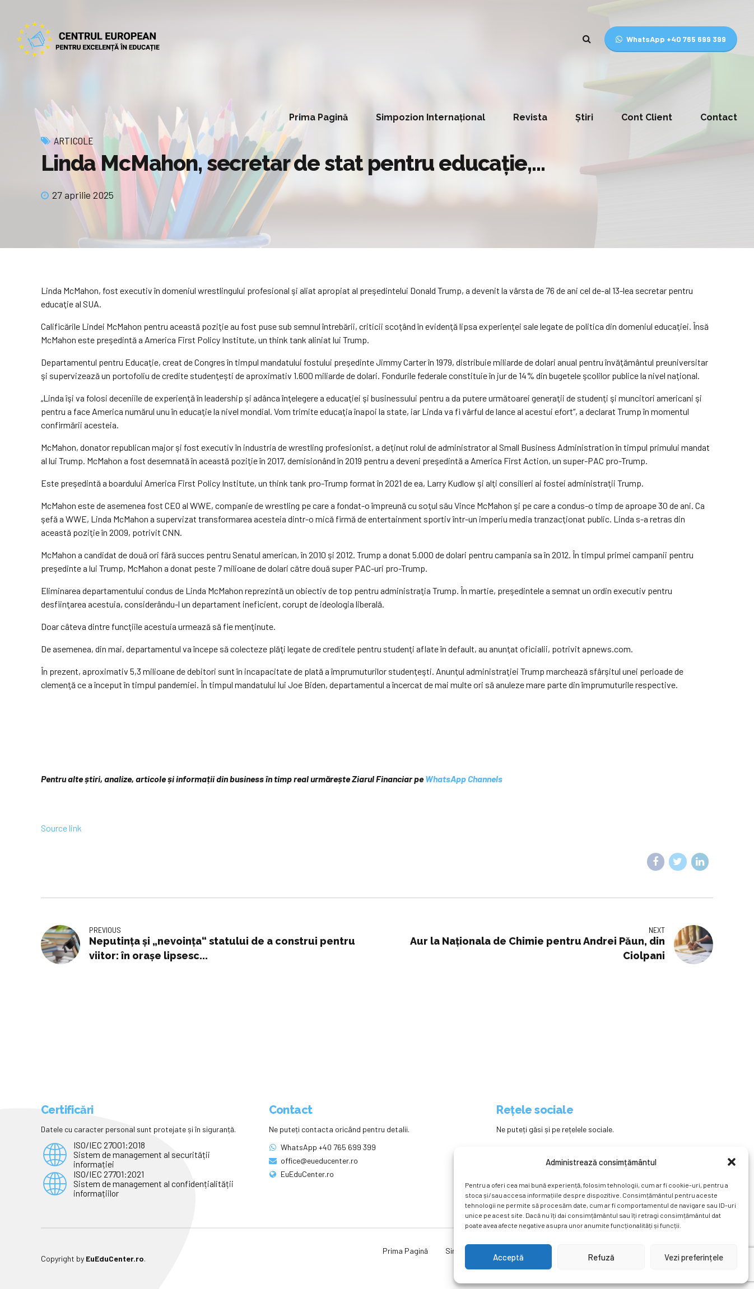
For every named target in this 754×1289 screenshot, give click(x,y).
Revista (530, 117)
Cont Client (646, 117)
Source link (61, 828)
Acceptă (508, 1257)
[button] (731, 1161)
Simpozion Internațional (430, 117)
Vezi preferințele (693, 1257)
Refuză (601, 1257)
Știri (584, 117)
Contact (718, 117)
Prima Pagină (318, 117)
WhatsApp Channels (463, 778)
